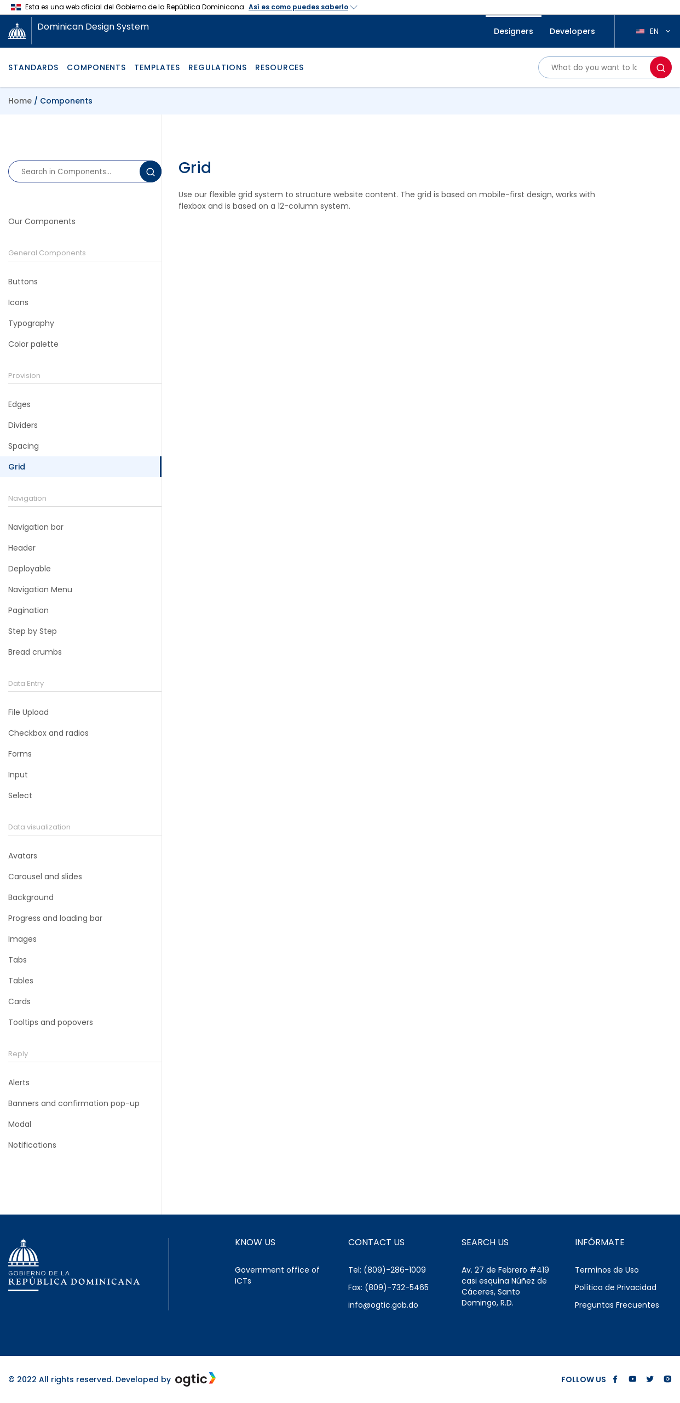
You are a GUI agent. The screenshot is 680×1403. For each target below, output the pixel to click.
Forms (20, 754)
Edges (19, 404)
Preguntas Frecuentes (617, 1304)
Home (20, 100)
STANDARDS (33, 67)
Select (20, 795)
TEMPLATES (157, 67)
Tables (20, 980)
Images (22, 939)
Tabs (17, 960)
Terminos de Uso (607, 1269)
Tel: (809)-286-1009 (387, 1269)
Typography (31, 323)
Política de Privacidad (615, 1287)
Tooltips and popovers (50, 1022)
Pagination (28, 610)
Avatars (22, 856)
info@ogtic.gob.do (383, 1304)
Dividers (23, 425)
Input (18, 774)
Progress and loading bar (55, 918)
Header (22, 548)
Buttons (23, 281)
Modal (19, 1124)
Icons (18, 302)
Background (31, 897)
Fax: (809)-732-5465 (388, 1287)
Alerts (19, 1082)
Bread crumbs (35, 652)
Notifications (32, 1145)
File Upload (28, 712)
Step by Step (32, 631)
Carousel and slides (45, 876)
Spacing (23, 446)
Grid (16, 467)
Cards (19, 1001)
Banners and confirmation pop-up (74, 1103)
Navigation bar (36, 527)
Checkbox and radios (48, 733)
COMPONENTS (96, 67)
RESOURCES (279, 67)
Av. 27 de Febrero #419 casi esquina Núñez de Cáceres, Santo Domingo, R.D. (505, 1286)
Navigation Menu (40, 589)
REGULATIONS (217, 67)
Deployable (29, 568)
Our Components (42, 221)
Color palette (33, 344)
